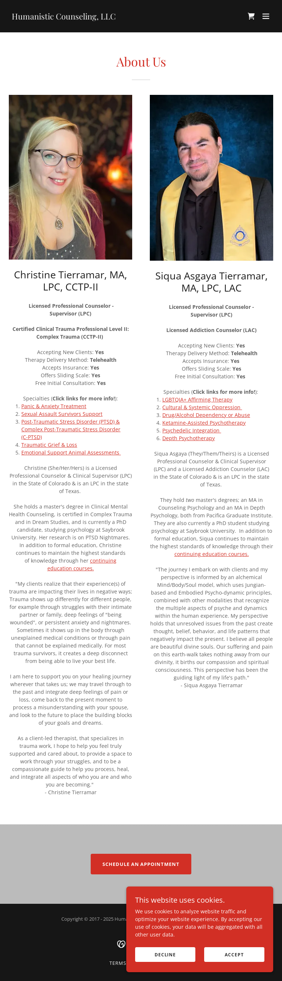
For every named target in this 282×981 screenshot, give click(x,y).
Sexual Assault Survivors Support (61, 413)
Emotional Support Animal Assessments (71, 452)
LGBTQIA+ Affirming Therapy (197, 399)
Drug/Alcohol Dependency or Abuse (206, 414)
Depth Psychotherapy (188, 438)
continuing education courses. (211, 553)
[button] (265, 16)
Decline (165, 955)
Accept (234, 955)
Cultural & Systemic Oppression (202, 407)
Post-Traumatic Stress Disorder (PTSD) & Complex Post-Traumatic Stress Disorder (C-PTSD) (70, 429)
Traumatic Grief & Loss (49, 444)
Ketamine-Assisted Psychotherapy (204, 422)
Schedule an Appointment (140, 864)
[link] (64, 17)
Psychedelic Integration (191, 430)
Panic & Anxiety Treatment (53, 406)
